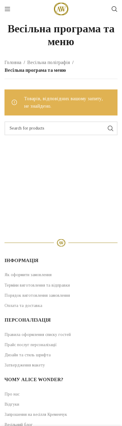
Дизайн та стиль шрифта (27, 355)
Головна (12, 62)
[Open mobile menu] (7, 9)
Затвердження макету (24, 365)
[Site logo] (61, 8)
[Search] (115, 9)
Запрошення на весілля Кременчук (35, 414)
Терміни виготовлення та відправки (37, 285)
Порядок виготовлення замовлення (37, 295)
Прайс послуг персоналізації (30, 345)
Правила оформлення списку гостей (37, 334)
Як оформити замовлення (28, 275)
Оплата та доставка (23, 305)
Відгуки (11, 404)
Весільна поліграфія (48, 62)
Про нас (11, 394)
